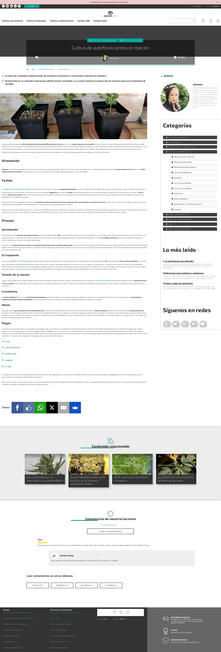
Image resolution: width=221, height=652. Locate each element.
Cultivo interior (182, 183)
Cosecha (178, 193)
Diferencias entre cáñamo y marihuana (180, 272)
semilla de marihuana (18, 259)
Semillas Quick (100, 21)
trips (7, 338)
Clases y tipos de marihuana (176, 282)
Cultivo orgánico (183, 172)
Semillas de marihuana (12, 21)
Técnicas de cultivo (184, 156)
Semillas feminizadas (36, 21)
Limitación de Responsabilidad (62, 623)
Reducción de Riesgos (179, 229)
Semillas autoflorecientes (62, 21)
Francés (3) (62, 573)
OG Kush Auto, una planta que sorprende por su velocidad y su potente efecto (43, 470)
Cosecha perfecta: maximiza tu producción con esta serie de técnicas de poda (174, 470)
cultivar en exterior (95, 148)
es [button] (198, 6)
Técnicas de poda (182, 162)
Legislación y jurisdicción (60, 628)
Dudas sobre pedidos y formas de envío (18, 605)
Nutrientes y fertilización (188, 204)
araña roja (10, 350)
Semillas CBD (83, 21)
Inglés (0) (37, 573)
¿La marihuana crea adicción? (176, 260)
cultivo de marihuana (103, 278)
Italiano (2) (86, 573)
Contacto (170, 643)
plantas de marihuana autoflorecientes (19, 188)
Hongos (178, 177)
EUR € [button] (215, 6)
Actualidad (174, 142)
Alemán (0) (111, 573)
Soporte (201, 21)
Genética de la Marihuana (182, 147)
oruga (7, 361)
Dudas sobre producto (12, 617)
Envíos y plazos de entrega (60, 611)
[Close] (217, 2)
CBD (170, 224)
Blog (32, 6)
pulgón (8, 355)
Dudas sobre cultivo (11, 623)
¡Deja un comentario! (110, 520)
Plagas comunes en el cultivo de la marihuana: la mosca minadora (132, 469)
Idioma (193, 6)
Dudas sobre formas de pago (14, 611)
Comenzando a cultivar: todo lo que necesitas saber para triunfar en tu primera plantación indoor (88, 470)
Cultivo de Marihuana (105, 40)
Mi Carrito (217, 21)
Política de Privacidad (58, 617)
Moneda (209, 6)
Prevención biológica (185, 167)
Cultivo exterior (131, 40)
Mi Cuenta (209, 21)
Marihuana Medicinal (179, 214)
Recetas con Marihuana (180, 219)
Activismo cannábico (179, 137)
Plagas (177, 209)
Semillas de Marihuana (12, 635)
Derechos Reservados (58, 635)
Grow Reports (181, 199)
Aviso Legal (54, 605)
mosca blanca (11, 344)
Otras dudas (8, 628)
